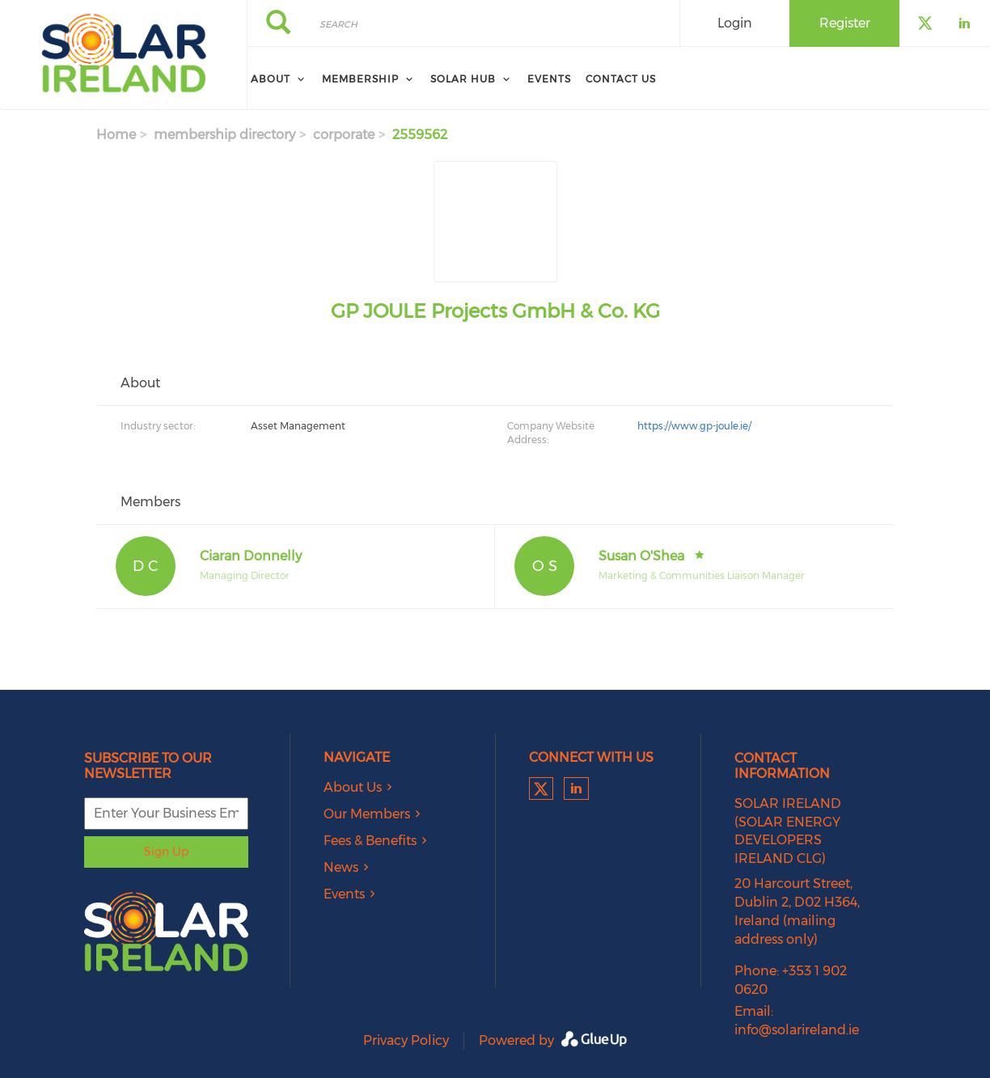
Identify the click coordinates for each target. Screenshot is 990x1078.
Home (116, 134)
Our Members (367, 814)
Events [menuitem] (549, 79)
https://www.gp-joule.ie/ (694, 426)
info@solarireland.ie (796, 1030)
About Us (353, 787)
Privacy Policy (406, 1040)
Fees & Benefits (370, 840)
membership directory (224, 134)
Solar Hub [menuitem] (463, 79)
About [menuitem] (270, 79)
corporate (343, 134)
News (341, 867)
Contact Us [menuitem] (621, 79)
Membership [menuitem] (360, 79)
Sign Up (166, 851)
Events (344, 894)
